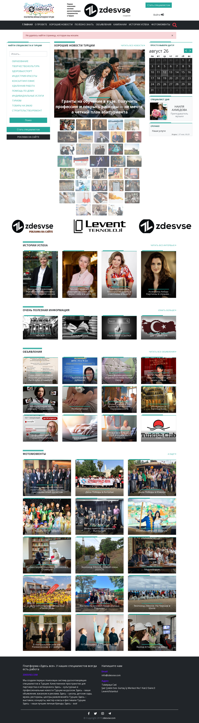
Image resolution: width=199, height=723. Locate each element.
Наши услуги (159, 130)
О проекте (41, 24)
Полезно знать (84, 24)
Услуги (174, 134)
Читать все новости (133, 45)
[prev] (186, 50)
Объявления (103, 24)
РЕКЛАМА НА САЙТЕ (28, 136)
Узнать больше (167, 310)
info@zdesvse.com (111, 675)
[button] (61, 83)
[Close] (172, 35)
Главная (28, 24)
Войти (158, 14)
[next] (190, 50)
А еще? (172, 454)
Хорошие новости (61, 24)
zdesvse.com (109, 718)
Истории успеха (139, 24)
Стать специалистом (28, 129)
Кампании (120, 24)
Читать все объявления (162, 351)
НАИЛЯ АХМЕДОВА (179, 108)
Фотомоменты (160, 24)
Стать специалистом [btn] (158, 5)
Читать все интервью (163, 245)
